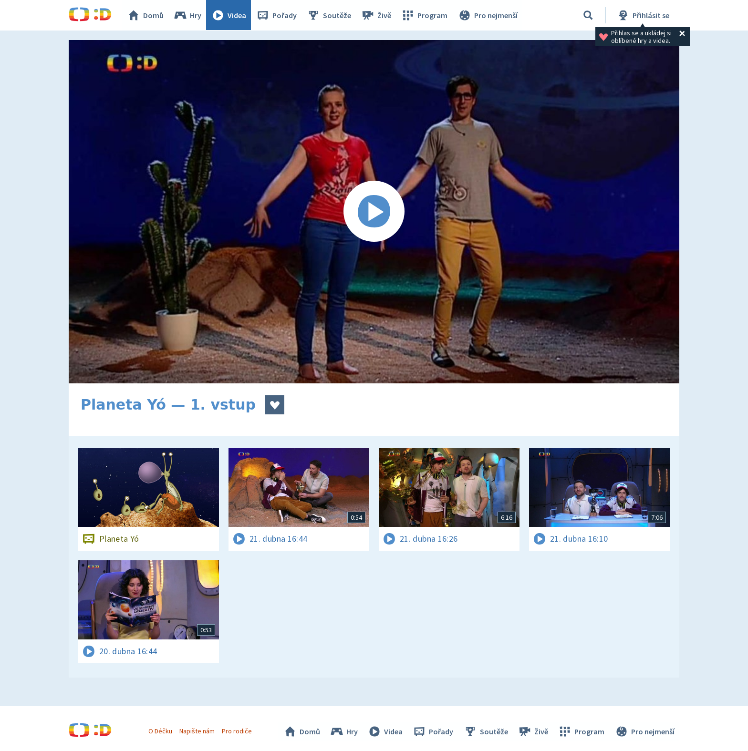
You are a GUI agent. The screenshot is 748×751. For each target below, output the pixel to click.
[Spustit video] (374, 211)
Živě (376, 15)
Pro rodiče (237, 731)
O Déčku (160, 731)
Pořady (276, 15)
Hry (188, 15)
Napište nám (197, 731)
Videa (229, 15)
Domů (145, 15)
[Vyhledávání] (588, 15)
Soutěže (329, 15)
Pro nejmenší (487, 15)
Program (424, 15)
